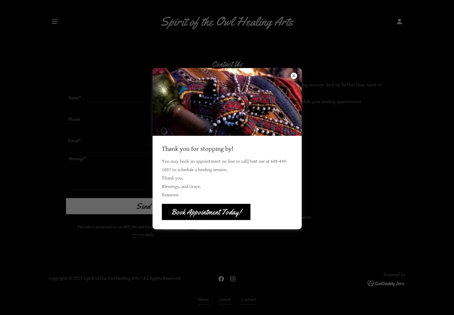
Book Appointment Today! (206, 212)
